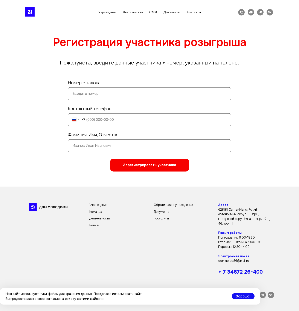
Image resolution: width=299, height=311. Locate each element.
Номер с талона (84, 83)
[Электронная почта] (251, 12)
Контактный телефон (89, 109)
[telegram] (260, 12)
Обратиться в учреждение (173, 205)
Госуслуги (161, 218)
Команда (95, 212)
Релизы (94, 225)
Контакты (194, 12)
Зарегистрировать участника (149, 165)
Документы (171, 12)
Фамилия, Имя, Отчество (93, 135)
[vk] (270, 12)
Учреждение (107, 12)
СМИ (153, 12)
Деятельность (133, 12)
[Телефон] (241, 12)
